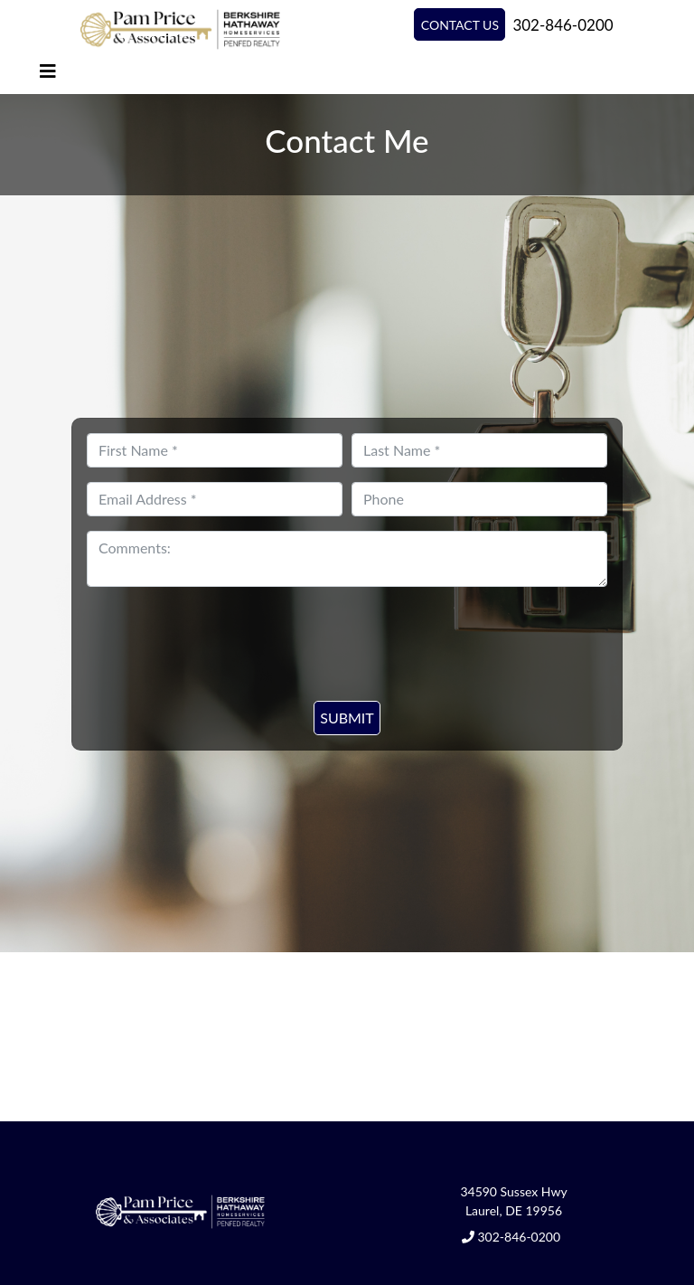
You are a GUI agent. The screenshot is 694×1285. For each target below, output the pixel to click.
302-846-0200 (562, 24)
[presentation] (331, 632)
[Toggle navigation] (48, 71)
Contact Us (460, 25)
